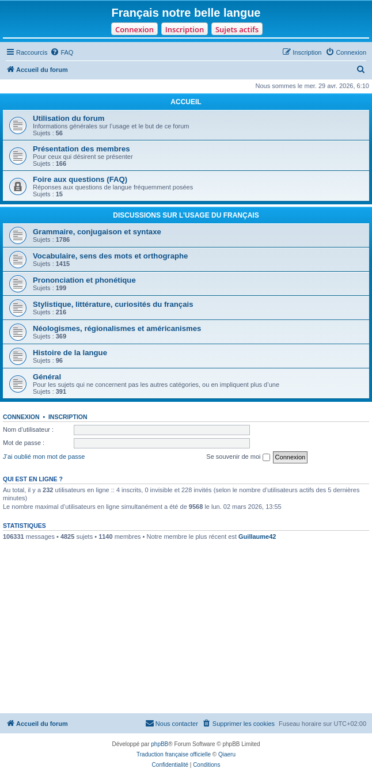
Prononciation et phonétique (84, 280)
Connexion (134, 29)
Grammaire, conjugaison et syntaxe (97, 231)
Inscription (184, 29)
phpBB (159, 744)
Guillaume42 (257, 536)
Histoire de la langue (70, 352)
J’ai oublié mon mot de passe (44, 456)
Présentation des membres (81, 148)
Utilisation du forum (69, 118)
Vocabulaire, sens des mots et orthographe (110, 256)
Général (47, 376)
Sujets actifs (237, 29)
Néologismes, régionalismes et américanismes (117, 328)
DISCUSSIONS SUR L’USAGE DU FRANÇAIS (186, 215)
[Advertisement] (186, 626)
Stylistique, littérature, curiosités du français (113, 304)
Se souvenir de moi (237, 457)
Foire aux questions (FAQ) (80, 179)
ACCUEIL (185, 102)
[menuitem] (61, 52)
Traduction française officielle (173, 754)
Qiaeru (227, 754)
